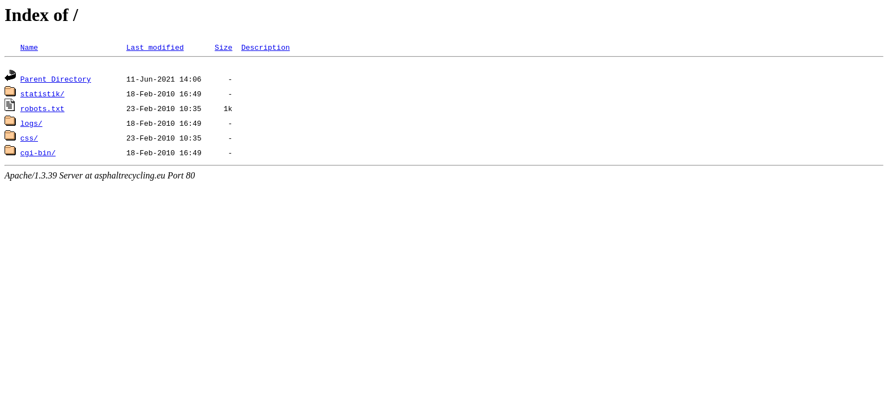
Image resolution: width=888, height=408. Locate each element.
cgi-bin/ (38, 154)
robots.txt (42, 110)
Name (29, 47)
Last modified (154, 47)
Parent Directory (55, 80)
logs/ (31, 125)
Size (223, 47)
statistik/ (42, 95)
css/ (29, 139)
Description (265, 47)
